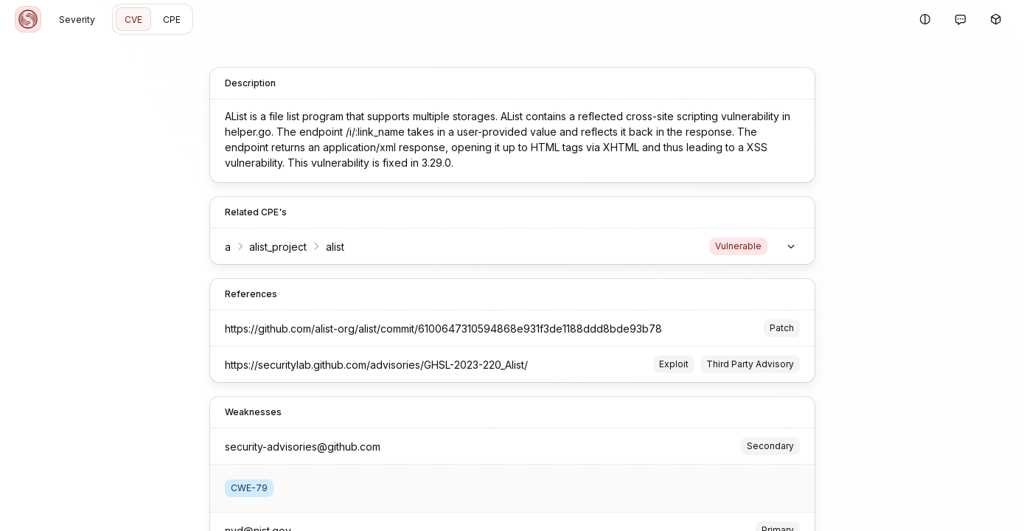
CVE (133, 19)
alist (335, 246)
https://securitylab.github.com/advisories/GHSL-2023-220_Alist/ (376, 364)
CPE (172, 19)
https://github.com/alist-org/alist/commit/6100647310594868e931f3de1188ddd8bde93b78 (443, 328)
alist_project (278, 246)
